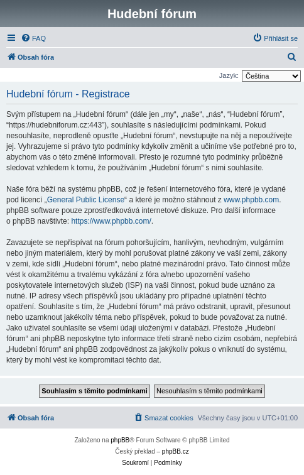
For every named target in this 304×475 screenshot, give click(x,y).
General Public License (85, 199)
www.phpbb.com (251, 199)
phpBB (120, 440)
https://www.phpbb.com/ (111, 221)
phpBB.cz (175, 451)
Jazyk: (229, 75)
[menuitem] (33, 38)
